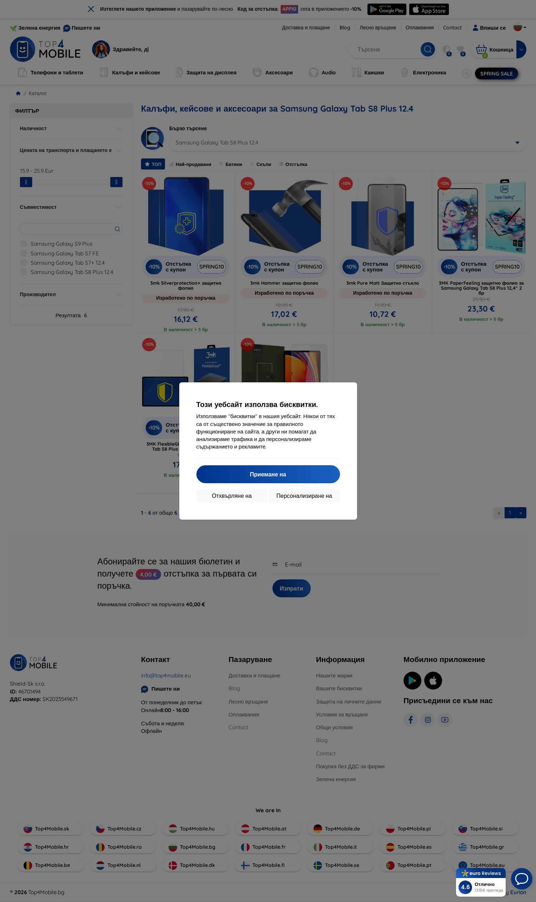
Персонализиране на (304, 495)
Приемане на (268, 474)
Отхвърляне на (232, 495)
